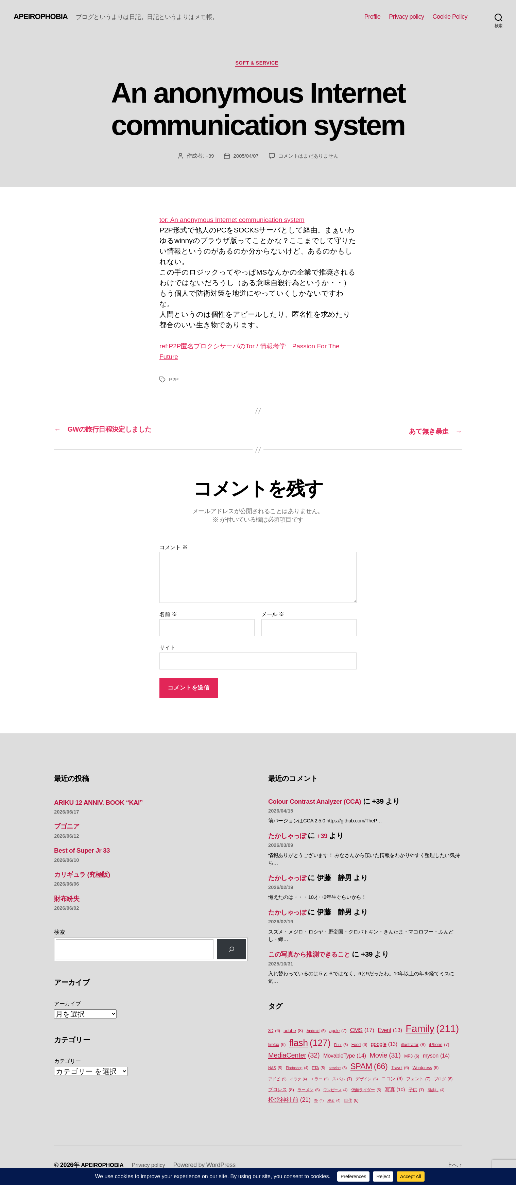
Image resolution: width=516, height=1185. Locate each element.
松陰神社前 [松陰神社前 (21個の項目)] (289, 1100)
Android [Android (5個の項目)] (316, 1031)
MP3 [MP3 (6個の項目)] (411, 1057)
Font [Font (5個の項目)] (341, 1045)
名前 (168, 615)
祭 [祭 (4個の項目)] (319, 1101)
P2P (174, 381)
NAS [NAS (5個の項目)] (275, 1068)
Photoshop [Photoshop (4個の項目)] (297, 1068)
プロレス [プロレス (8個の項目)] (281, 1090)
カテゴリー (67, 1062)
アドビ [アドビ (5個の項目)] (277, 1080)
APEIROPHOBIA (43, 17)
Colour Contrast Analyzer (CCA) (319, 802)
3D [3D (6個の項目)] (274, 1031)
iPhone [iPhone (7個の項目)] (439, 1045)
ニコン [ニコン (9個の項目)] (392, 1079)
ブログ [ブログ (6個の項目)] (443, 1080)
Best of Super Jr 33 (85, 851)
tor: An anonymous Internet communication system (239, 221)
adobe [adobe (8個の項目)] (293, 1031)
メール (272, 615)
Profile (372, 16)
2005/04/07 (244, 157)
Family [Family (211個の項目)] (432, 1029)
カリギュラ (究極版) (86, 875)
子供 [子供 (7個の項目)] (416, 1090)
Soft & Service (258, 64)
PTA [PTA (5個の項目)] (318, 1068)
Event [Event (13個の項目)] (390, 1031)
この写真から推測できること (315, 955)
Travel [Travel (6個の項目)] (400, 1068)
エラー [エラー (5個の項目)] (319, 1080)
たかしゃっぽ (290, 836)
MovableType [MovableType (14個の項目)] (344, 1056)
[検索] (231, 950)
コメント (173, 548)
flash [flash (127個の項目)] (309, 1043)
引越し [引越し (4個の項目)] (436, 1090)
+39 (207, 157)
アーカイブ (67, 1004)
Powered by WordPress (210, 1165)
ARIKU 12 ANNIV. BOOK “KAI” (103, 803)
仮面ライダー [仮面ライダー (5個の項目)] (366, 1091)
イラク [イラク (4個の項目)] (298, 1080)
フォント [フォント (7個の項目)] (418, 1080)
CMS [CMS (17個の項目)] (362, 1031)
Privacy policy (406, 16)
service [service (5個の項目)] (338, 1068)
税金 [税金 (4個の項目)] (334, 1101)
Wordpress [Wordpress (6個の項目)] (425, 1068)
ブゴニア (68, 827)
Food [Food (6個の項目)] (359, 1045)
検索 (59, 933)
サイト (167, 648)
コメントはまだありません (309, 157)
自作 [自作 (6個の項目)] (351, 1101)
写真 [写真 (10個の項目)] (395, 1090)
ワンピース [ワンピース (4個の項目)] (335, 1090)
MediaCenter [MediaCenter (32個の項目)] (294, 1056)
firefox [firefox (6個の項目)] (277, 1045)
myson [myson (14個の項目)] (436, 1056)
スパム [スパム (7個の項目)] (342, 1080)
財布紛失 (68, 899)
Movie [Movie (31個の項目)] (384, 1056)
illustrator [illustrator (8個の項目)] (413, 1045)
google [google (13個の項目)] (384, 1045)
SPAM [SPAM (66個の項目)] (369, 1067)
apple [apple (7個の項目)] (337, 1031)
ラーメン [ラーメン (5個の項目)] (308, 1091)
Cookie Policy (449, 16)
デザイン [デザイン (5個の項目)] (367, 1080)
